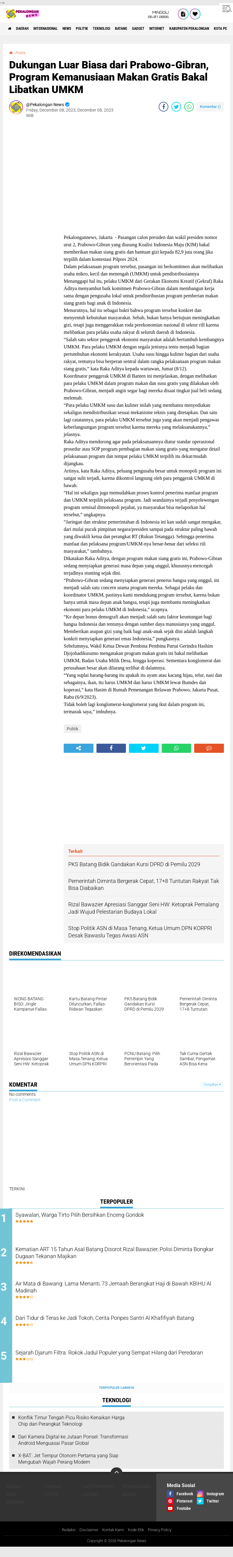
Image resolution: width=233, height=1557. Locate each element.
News (83, 28)
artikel (91, 1504)
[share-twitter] (176, 107)
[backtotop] (116, 1483)
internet (196, 28)
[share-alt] (78, 748)
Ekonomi (53, 1496)
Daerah (27, 28)
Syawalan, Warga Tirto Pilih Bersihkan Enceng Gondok (108, 1216)
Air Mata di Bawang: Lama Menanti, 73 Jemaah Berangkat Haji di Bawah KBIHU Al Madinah (120, 1293)
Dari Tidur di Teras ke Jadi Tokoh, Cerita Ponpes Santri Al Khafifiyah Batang (111, 1330)
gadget (172, 28)
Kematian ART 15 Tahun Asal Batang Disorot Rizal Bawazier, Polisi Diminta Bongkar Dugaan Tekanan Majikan (117, 1257)
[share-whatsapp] (189, 107)
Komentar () (210, 106)
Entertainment (98, 1496)
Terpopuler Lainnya (116, 1398)
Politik (103, 28)
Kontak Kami (112, 1539)
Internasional (56, 28)
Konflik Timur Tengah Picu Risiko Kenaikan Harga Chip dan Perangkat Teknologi (71, 1430)
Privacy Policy (163, 1539)
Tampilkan (212, 1085)
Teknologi (127, 28)
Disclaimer (86, 1539)
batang (151, 28)
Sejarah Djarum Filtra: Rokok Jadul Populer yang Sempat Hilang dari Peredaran (122, 1367)
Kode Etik (137, 1539)
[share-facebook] (163, 107)
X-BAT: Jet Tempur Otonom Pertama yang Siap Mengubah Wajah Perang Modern (68, 1468)
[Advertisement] (33, 214)
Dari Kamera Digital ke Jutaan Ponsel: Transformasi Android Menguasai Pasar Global (73, 1449)
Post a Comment (25, 1099)
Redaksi (65, 1539)
